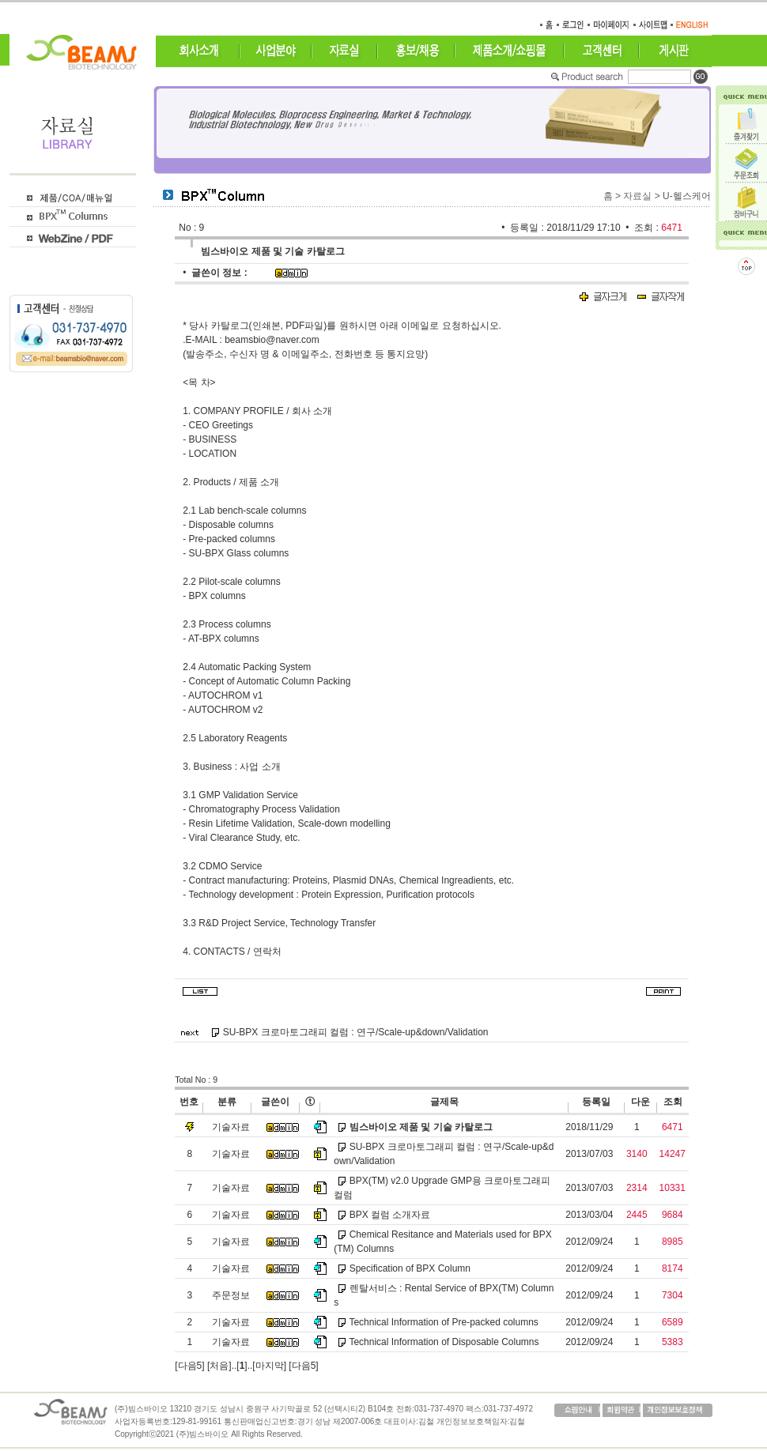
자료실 (637, 196)
